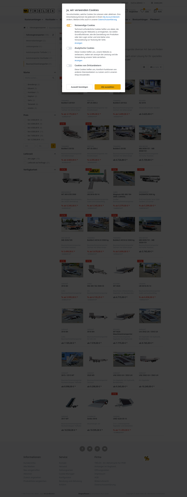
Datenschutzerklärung (107, 19)
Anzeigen (78, 43)
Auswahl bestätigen (79, 87)
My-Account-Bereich (111, 17)
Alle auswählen (107, 87)
